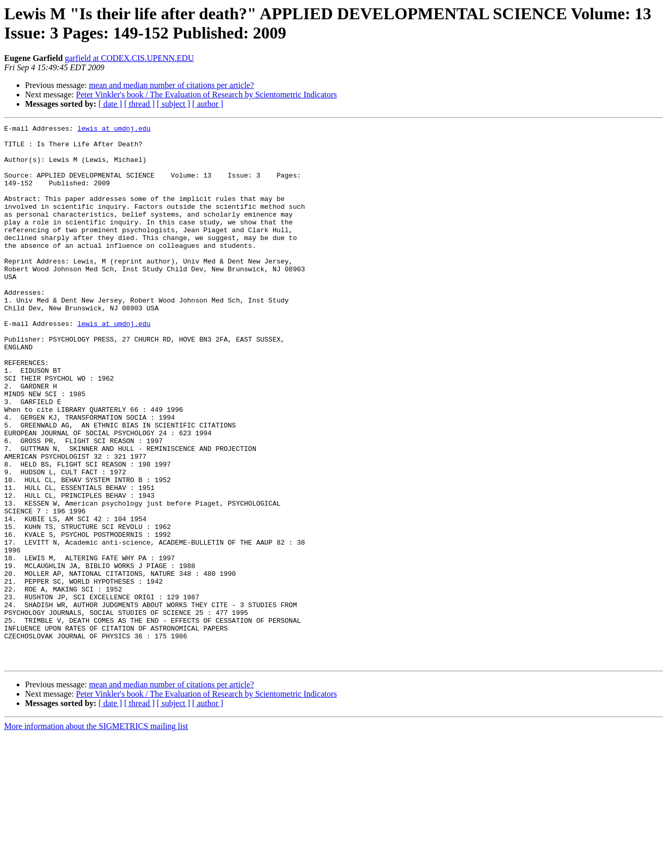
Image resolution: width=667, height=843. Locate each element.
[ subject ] (173, 103)
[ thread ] (139, 103)
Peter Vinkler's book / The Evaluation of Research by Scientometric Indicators (206, 94)
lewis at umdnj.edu (113, 129)
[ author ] (208, 103)
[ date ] (110, 103)
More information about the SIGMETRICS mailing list (96, 833)
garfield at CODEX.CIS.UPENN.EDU (129, 58)
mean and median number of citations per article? (171, 85)
